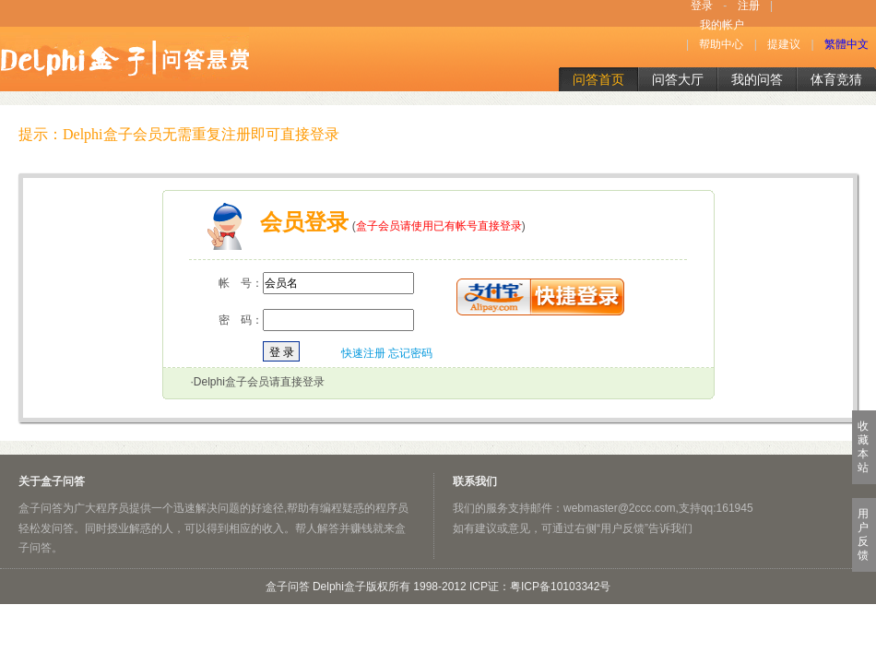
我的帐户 (722, 24)
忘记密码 (410, 353)
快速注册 (363, 353)
